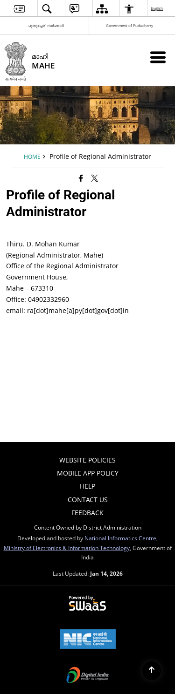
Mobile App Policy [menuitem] (88, 473)
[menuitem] (19, 8)
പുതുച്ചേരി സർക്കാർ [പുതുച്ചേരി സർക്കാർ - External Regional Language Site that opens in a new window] (46, 25)
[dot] (115, 310)
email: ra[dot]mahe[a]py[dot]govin (67, 310)
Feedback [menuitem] (87, 512)
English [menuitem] (157, 8)
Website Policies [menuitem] (87, 460)
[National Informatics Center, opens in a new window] (88, 640)
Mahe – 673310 (29, 288)
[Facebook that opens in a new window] (81, 178)
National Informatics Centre (120, 538)
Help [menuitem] (87, 486)
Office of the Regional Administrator (62, 265)
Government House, (37, 276)
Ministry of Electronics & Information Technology (67, 547)
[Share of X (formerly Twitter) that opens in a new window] (94, 178)
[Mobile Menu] (158, 57)
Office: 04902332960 (37, 299)
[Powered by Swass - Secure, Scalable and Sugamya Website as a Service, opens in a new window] (87, 603)
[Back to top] (151, 670)
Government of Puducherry (129, 25)
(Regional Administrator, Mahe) (54, 255)
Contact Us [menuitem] (88, 499)
